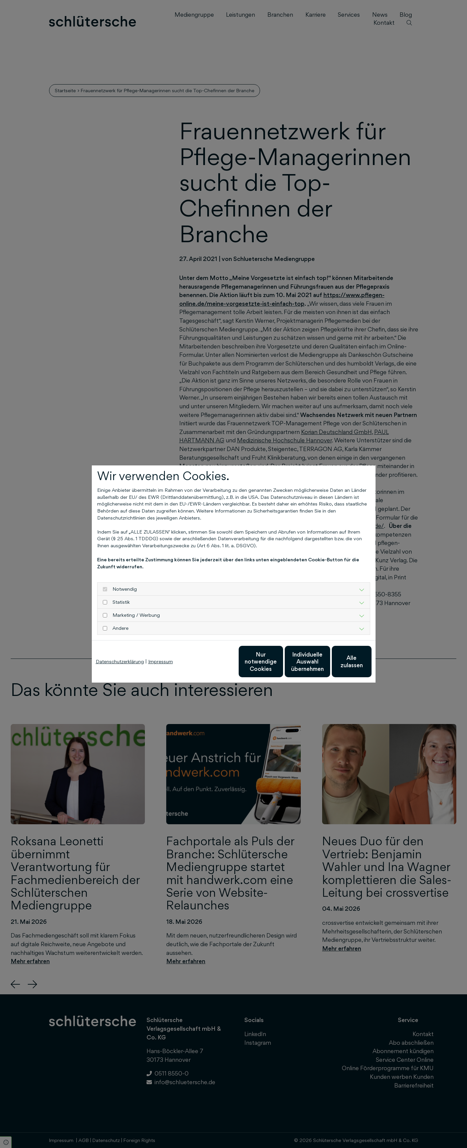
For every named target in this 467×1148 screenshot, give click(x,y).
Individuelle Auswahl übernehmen (277, 662)
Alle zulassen (340, 661)
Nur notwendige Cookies (214, 661)
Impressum (160, 661)
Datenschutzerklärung (120, 661)
